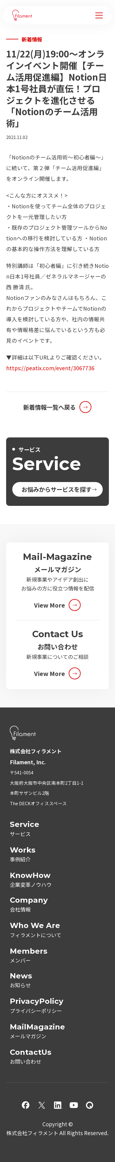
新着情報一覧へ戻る (49, 407)
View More (49, 605)
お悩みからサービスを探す (56, 489)
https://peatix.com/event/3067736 (50, 368)
